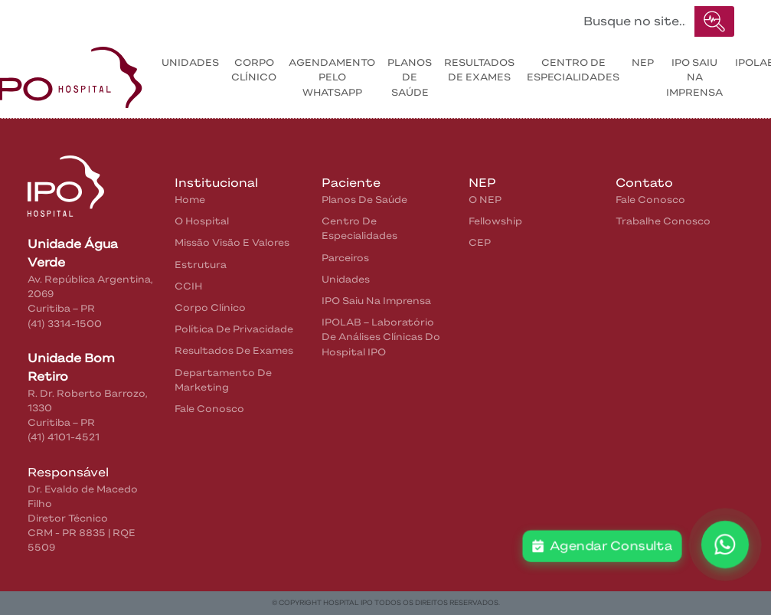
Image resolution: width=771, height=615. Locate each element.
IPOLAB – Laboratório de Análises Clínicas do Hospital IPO (381, 336)
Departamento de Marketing (223, 380)
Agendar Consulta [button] (602, 546)
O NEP (485, 199)
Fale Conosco (209, 408)
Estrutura (201, 264)
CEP (480, 242)
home (190, 199)
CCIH (188, 286)
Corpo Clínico (253, 70)
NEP (643, 62)
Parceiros (345, 257)
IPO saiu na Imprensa (694, 77)
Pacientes (216, 18)
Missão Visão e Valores (232, 242)
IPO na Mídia (382, 18)
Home (60, 18)
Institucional (128, 18)
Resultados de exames (479, 70)
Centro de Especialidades (573, 70)
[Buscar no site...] (635, 21)
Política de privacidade (234, 329)
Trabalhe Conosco (663, 221)
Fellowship (495, 221)
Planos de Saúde (409, 77)
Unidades (190, 62)
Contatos (296, 18)
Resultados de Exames (234, 350)
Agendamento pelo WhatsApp (332, 77)
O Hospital (202, 221)
